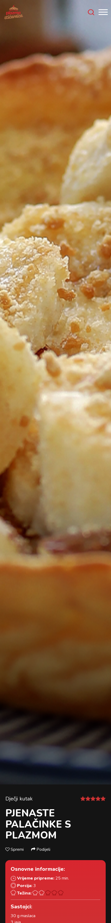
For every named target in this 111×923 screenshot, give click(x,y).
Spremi (15, 849)
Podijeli (40, 849)
